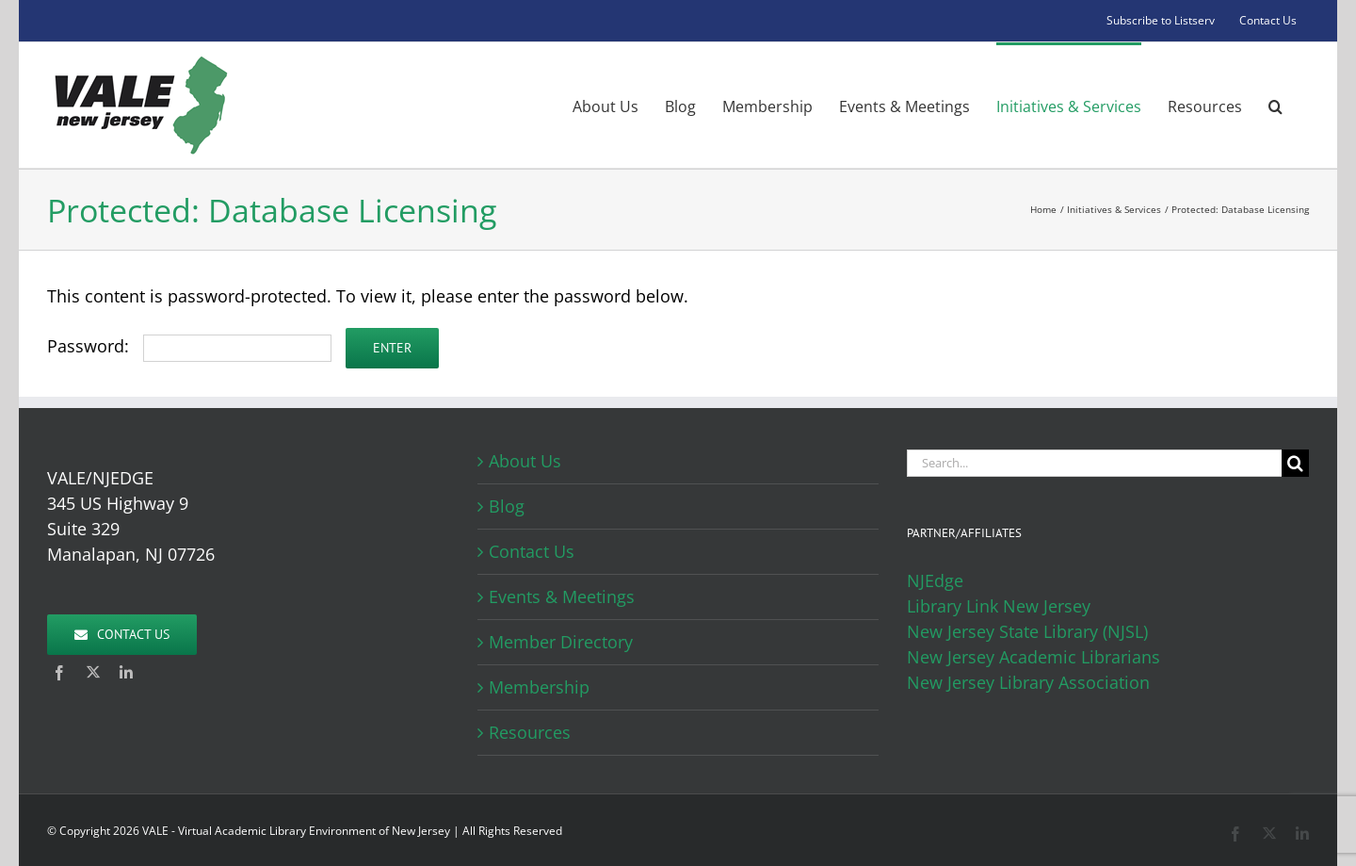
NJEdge (935, 580)
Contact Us (531, 551)
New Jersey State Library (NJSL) (1027, 631)
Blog (507, 506)
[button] (1275, 105)
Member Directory (561, 641)
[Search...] (1094, 463)
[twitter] (93, 671)
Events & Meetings (562, 596)
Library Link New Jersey (998, 606)
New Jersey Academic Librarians (1033, 656)
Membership (539, 687)
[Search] (1295, 463)
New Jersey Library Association (1028, 682)
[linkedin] (126, 672)
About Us (525, 460)
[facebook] (59, 672)
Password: (189, 346)
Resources (530, 732)
